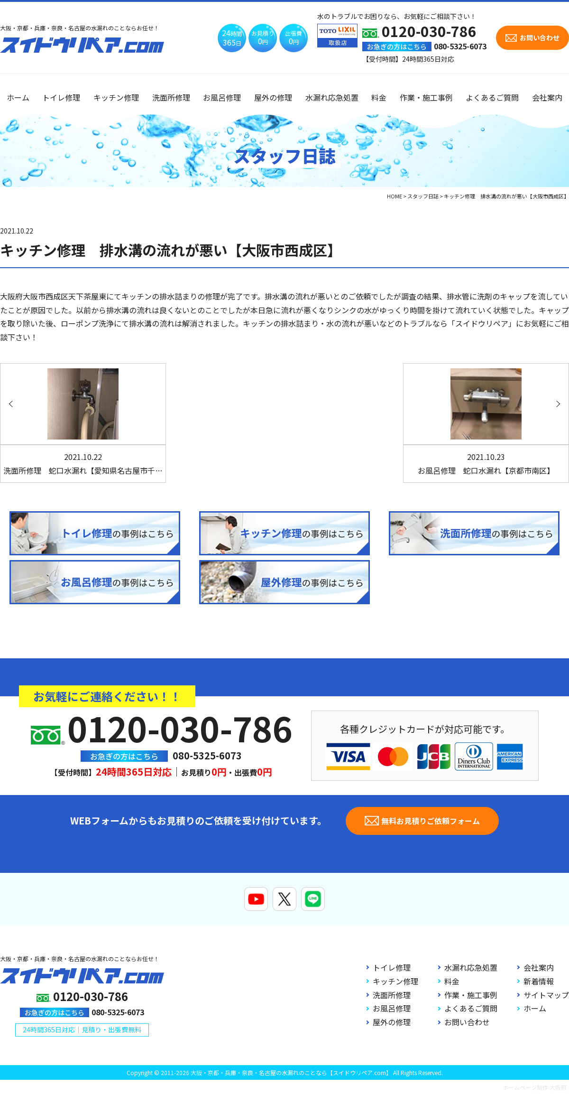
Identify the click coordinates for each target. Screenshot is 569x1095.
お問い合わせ (467, 1022)
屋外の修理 (273, 97)
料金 (378, 97)
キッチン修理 (116, 97)
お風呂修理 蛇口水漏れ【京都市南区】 (486, 463)
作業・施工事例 (426, 97)
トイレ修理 (61, 97)
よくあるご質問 (492, 97)
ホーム (18, 97)
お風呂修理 (222, 97)
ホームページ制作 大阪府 (535, 1087)
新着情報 (538, 981)
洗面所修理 (171, 97)
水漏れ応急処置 (331, 97)
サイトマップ (546, 995)
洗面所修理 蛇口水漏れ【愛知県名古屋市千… (83, 463)
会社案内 (547, 97)
